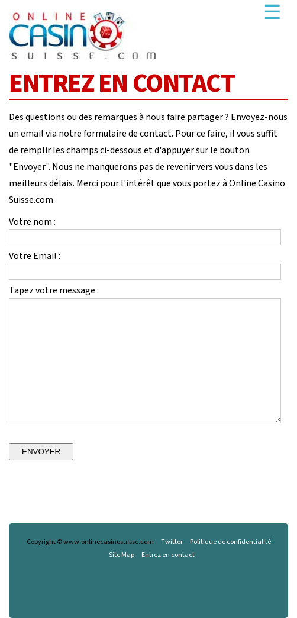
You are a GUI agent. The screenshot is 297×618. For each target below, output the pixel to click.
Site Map (121, 555)
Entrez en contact (168, 555)
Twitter (172, 542)
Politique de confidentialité (230, 542)
